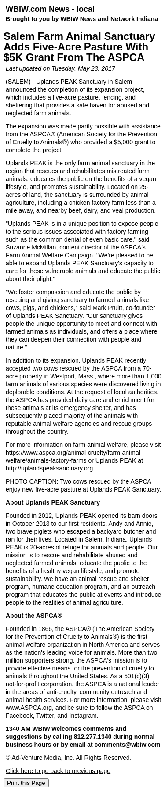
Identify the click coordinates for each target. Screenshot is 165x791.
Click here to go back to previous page (58, 770)
